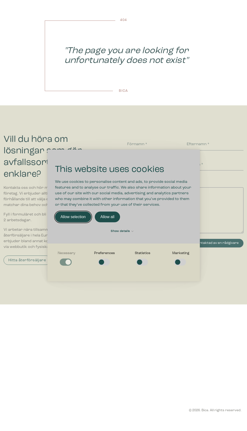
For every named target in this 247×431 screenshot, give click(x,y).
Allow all (108, 217)
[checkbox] (66, 259)
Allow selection (73, 217)
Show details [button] (122, 231)
